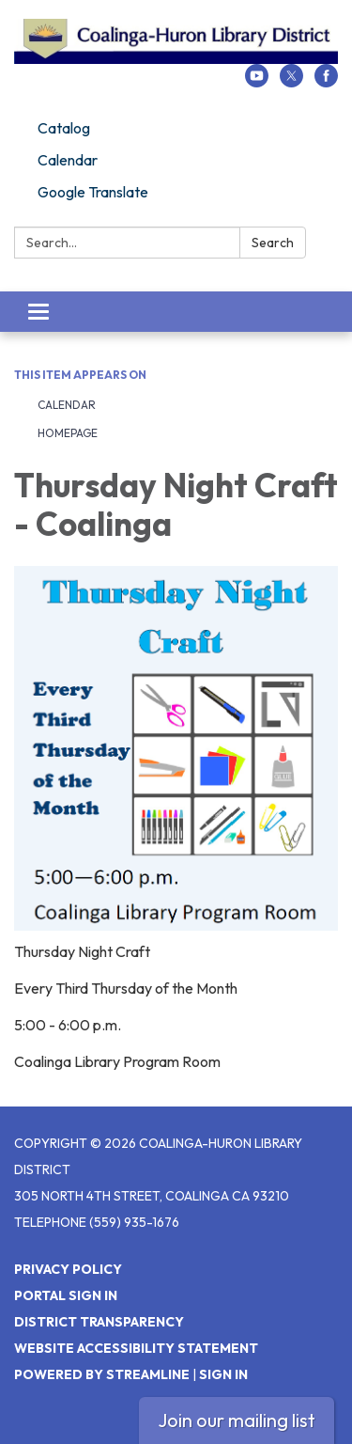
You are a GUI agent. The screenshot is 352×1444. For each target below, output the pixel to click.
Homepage (68, 433)
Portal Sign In (65, 1295)
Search (273, 242)
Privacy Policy (68, 1269)
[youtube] (256, 81)
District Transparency (99, 1321)
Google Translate (93, 191)
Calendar (68, 159)
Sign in (223, 1374)
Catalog (64, 127)
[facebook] (326, 81)
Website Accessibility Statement (136, 1348)
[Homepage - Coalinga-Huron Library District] (176, 41)
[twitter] (291, 81)
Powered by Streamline (102, 1374)
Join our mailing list (236, 1420)
